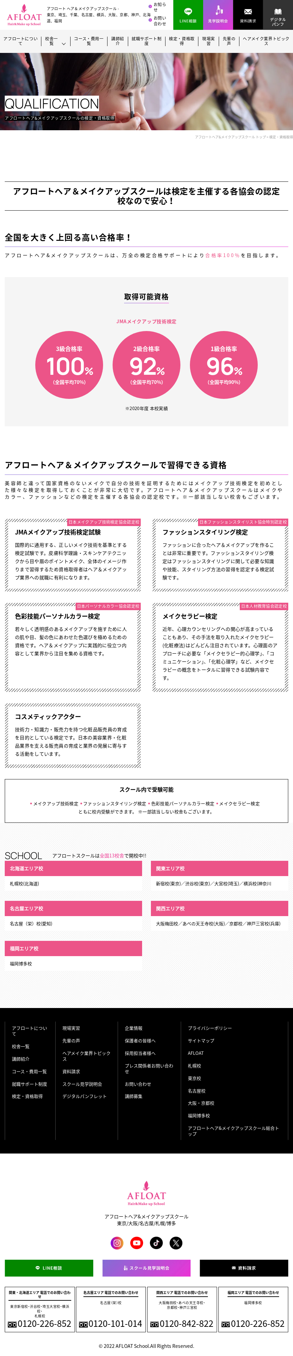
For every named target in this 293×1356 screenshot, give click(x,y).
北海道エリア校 (26, 868)
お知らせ (160, 7)
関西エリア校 (170, 908)
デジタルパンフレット (84, 1096)
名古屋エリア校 (26, 908)
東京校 (194, 1078)
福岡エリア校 (24, 948)
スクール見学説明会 (82, 1084)
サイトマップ (201, 1040)
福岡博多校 (199, 1115)
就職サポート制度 (146, 41)
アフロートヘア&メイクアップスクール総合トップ (233, 1131)
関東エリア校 (170, 868)
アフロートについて (20, 41)
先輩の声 (229, 41)
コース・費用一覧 (88, 41)
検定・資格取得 (182, 41)
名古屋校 (197, 1090)
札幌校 (194, 1065)
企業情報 (133, 1028)
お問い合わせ (160, 21)
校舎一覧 (21, 1046)
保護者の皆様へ (140, 1040)
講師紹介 (117, 41)
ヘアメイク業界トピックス (266, 41)
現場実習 (208, 41)
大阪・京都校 (201, 1103)
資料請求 (71, 1071)
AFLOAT (196, 1053)
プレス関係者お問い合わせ (149, 1068)
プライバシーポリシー (210, 1028)
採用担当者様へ (140, 1053)
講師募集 (133, 1096)
